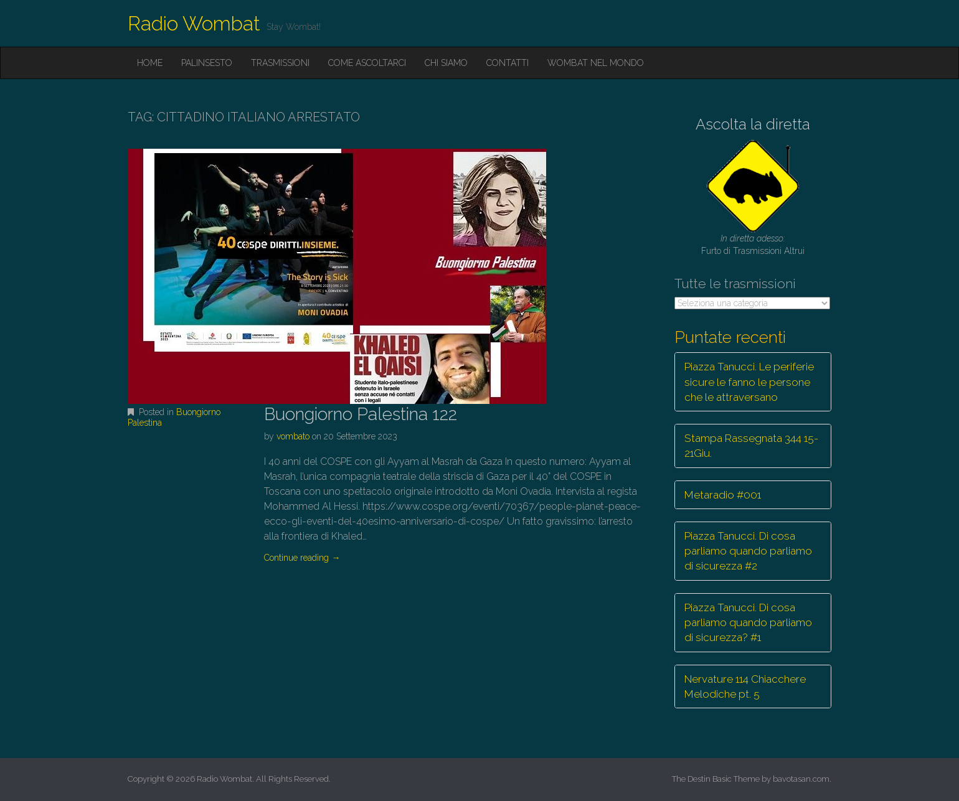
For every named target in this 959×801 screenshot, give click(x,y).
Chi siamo (446, 63)
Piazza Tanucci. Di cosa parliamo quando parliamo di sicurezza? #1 (748, 622)
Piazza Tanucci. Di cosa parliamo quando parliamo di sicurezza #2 (748, 551)
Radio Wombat (194, 23)
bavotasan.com (801, 779)
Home (150, 63)
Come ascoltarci (367, 63)
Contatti (507, 63)
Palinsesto (206, 63)
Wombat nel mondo (595, 63)
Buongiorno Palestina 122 (360, 414)
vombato (292, 436)
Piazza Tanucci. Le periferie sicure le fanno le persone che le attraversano (749, 381)
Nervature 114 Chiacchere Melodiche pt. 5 (745, 686)
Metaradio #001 (722, 495)
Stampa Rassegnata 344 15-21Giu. (751, 445)
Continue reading (302, 558)
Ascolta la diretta (753, 124)
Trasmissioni (280, 63)
